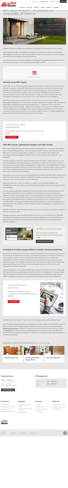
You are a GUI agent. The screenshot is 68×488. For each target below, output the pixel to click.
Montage (36, 7)
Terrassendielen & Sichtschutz (7, 407)
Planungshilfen (38, 411)
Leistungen (37, 404)
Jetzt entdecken (12, 137)
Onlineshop (63, 1)
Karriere (56, 7)
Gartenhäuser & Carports (6, 409)
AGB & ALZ (3, 433)
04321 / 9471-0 (35, 1)
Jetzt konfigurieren (45, 241)
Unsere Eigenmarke (57, 409)
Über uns (49, 7)
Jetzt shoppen (14, 301)
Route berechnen (8, 390)
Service (43, 7)
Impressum (33, 433)
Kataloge (29, 7)
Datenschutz (23, 433)
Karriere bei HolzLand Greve (59, 404)
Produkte (22, 7)
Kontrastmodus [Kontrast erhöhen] (45, 1)
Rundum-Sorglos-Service (10, 328)
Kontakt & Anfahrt (55, 1)
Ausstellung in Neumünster (59, 407)
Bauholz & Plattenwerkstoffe (7, 411)
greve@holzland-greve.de (11, 385)
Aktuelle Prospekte (39, 407)
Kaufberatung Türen (22, 412)
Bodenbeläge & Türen (6, 404)
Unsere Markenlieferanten (41, 409)
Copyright (13, 433)
